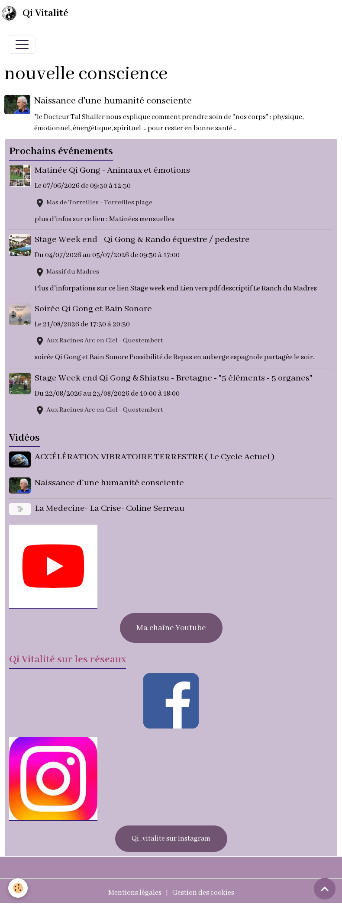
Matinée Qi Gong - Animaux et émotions (112, 170)
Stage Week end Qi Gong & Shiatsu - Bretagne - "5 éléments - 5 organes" (174, 378)
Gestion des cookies (203, 891)
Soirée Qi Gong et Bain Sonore (93, 308)
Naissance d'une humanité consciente (113, 101)
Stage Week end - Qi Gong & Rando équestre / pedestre (142, 239)
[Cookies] (18, 888)
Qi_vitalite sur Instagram (171, 837)
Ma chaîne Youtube (171, 626)
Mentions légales (134, 891)
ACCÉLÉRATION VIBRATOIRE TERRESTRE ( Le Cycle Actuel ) (155, 456)
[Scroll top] (325, 889)
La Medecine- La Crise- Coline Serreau (110, 507)
